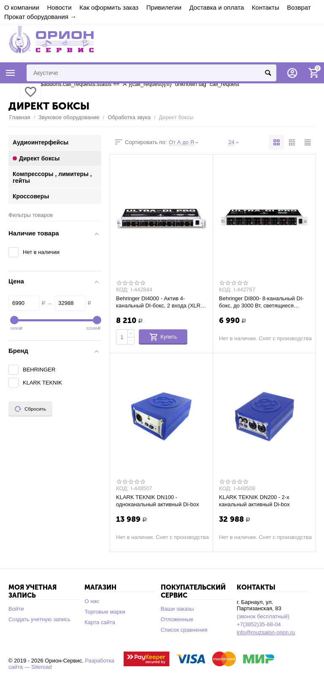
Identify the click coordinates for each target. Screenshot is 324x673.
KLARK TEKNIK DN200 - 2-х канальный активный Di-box (254, 500)
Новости (59, 7)
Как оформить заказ (108, 7)
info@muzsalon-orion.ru (266, 632)
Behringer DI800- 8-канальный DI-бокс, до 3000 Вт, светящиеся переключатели (261, 302)
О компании (21, 7)
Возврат (298, 7)
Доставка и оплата (216, 7)
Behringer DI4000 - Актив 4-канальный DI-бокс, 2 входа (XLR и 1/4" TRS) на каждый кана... (160, 302)
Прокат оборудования (36, 16)
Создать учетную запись (39, 619)
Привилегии (163, 7)
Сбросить (30, 408)
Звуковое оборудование (69, 117)
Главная (19, 117)
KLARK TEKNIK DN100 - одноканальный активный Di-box (157, 500)
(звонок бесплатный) (263, 616)
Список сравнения (184, 630)
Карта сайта (99, 622)
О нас (91, 601)
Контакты (265, 7)
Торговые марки (104, 612)
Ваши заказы (177, 609)
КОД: (122, 290)
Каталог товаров (10, 73)
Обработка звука (129, 117)
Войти (16, 609)
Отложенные (177, 619)
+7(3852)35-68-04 (259, 624)
